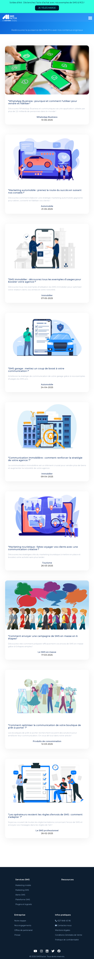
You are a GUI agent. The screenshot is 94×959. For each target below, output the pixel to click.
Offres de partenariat (23, 930)
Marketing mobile (23, 885)
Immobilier (47, 295)
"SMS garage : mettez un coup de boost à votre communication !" (36, 369)
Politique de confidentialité (67, 940)
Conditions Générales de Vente (68, 935)
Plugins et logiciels (23, 904)
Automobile (47, 206)
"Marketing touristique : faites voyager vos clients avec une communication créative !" (43, 548)
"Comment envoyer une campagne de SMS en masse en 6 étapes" (42, 637)
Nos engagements (22, 925)
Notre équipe (20, 921)
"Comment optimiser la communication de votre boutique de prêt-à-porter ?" (44, 726)
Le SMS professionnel (47, 830)
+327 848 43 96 (63, 921)
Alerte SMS (20, 895)
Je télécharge (47, 8)
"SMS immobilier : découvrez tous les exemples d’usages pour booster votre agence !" (44, 280)
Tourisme (47, 563)
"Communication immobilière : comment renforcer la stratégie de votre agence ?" (45, 459)
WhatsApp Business (47, 117)
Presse (17, 935)
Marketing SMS (22, 890)
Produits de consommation (47, 741)
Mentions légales (62, 930)
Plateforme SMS (22, 899)
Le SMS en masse (47, 652)
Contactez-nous (63, 925)
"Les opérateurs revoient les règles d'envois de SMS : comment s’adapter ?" (45, 815)
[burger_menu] (90, 18)
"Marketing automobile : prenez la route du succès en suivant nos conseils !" (45, 191)
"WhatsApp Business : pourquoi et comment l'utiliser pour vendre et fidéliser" (42, 102)
